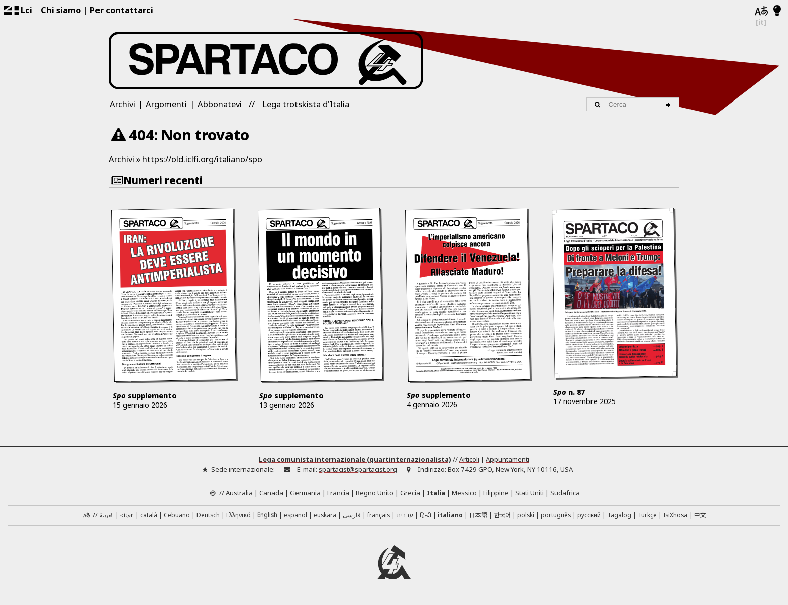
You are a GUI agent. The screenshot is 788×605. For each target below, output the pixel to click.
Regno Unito (374, 493)
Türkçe (647, 516)
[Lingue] (761, 11)
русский (589, 516)
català (148, 516)
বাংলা (127, 517)
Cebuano (177, 516)
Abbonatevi (220, 104)
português (556, 516)
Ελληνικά (238, 516)
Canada (271, 493)
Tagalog (619, 516)
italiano (450, 516)
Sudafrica (565, 493)
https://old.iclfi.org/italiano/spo (202, 159)
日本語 (478, 516)
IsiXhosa (675, 516)
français (378, 516)
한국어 (502, 516)
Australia (239, 493)
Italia (436, 493)
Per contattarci (121, 10)
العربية (107, 517)
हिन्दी (425, 516)
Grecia (410, 493)
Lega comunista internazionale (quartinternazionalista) (355, 460)
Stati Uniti (529, 493)
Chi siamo (61, 10)
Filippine (496, 493)
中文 (700, 516)
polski (525, 516)
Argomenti (166, 104)
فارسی (352, 516)
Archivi (122, 104)
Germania (305, 493)
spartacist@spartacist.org (358, 470)
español (295, 516)
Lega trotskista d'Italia (305, 104)
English (267, 516)
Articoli (469, 460)
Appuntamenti (507, 460)
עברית (405, 516)
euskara (325, 516)
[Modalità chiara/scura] (777, 11)
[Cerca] (669, 104)
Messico (464, 493)
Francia (338, 493)
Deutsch (208, 516)
